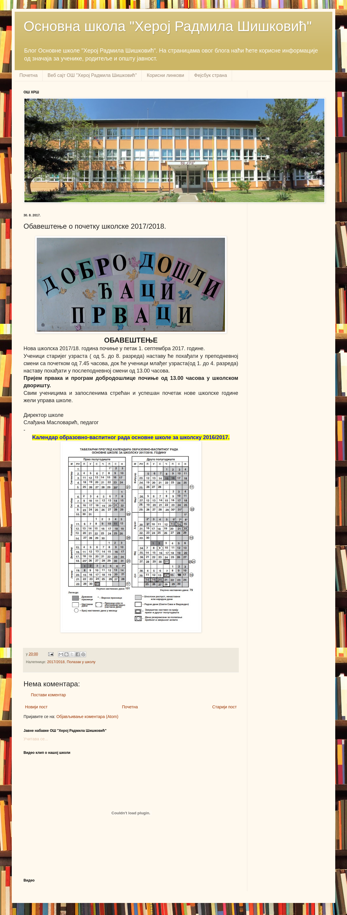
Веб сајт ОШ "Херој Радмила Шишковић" (92, 75)
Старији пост (224, 707)
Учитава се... (36, 739)
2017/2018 (56, 662)
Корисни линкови (165, 75)
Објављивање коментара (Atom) (87, 716)
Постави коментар (48, 694)
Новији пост (36, 707)
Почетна (28, 75)
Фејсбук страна (210, 75)
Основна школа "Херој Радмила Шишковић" (168, 26)
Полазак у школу (81, 662)
